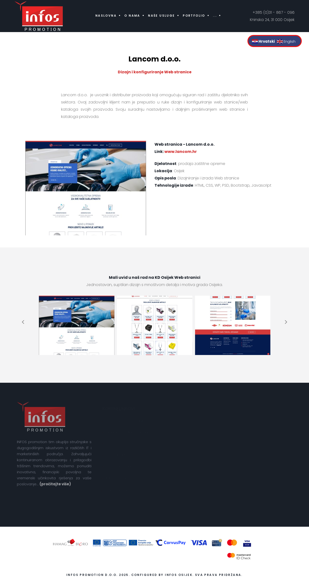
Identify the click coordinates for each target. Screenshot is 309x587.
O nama (132, 16)
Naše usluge (161, 16)
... (215, 16)
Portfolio (194, 16)
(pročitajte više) (55, 486)
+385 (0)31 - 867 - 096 (274, 12)
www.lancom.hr (180, 151)
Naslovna (106, 16)
